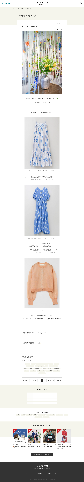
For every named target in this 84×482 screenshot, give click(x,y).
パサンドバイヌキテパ (20, 8)
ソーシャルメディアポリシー (52, 473)
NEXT (59, 380)
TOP (14, 8)
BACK (25, 380)
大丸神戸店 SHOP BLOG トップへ (43, 454)
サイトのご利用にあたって (40, 473)
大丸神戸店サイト (29, 473)
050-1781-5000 (43, 470)
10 (53, 380)
